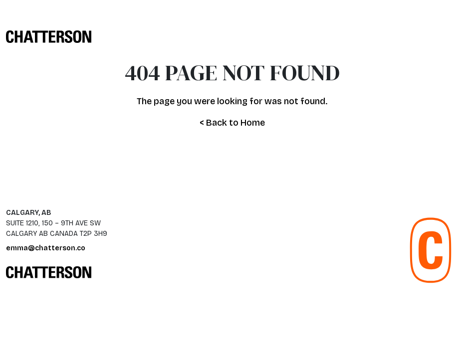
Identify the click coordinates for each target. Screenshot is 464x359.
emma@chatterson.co (45, 248)
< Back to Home (232, 122)
